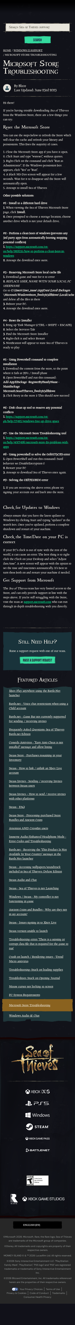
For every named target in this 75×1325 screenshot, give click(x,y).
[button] (37, 1225)
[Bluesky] (64, 1164)
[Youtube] (37, 1164)
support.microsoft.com (37, 602)
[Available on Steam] (37, 1127)
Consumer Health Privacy (37, 1297)
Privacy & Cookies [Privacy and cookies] (16, 1293)
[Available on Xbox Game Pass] (37, 1139)
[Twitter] (17, 1163)
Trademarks (58, 1293)
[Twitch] (25, 1164)
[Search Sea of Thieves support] (38, 27)
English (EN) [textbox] (31, 1225)
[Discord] (48, 1164)
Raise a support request (37, 660)
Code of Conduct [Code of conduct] (39, 1293)
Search (37, 40)
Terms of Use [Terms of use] (53, 1289)
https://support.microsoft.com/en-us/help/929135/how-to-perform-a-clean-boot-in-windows (34, 251)
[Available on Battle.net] (37, 1150)
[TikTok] (56, 1164)
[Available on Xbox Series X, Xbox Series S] (37, 1092)
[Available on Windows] (37, 1115)
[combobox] (37, 27)
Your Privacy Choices (31, 1289)
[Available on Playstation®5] (37, 1104)
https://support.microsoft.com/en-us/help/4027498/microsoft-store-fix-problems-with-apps (36, 442)
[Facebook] (9, 1163)
